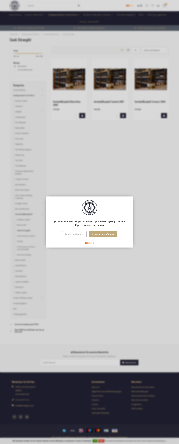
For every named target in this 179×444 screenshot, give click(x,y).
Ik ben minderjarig (74, 234)
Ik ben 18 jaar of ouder (102, 234)
